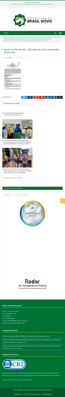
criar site (13, 373)
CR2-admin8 (8, 57)
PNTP (10, 380)
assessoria (46, 373)
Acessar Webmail (47, 394)
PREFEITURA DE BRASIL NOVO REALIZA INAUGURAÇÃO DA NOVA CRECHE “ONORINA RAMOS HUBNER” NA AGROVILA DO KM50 (18, 142)
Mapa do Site (18, 394)
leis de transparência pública (41, 375)
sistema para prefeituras (25, 373)
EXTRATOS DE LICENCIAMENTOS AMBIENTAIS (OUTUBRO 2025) (32, 4)
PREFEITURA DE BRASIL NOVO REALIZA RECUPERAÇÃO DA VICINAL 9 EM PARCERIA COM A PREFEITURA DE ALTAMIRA (17, 170)
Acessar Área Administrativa (32, 394)
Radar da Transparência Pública (23, 380)
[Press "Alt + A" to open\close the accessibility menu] (62, 200)
